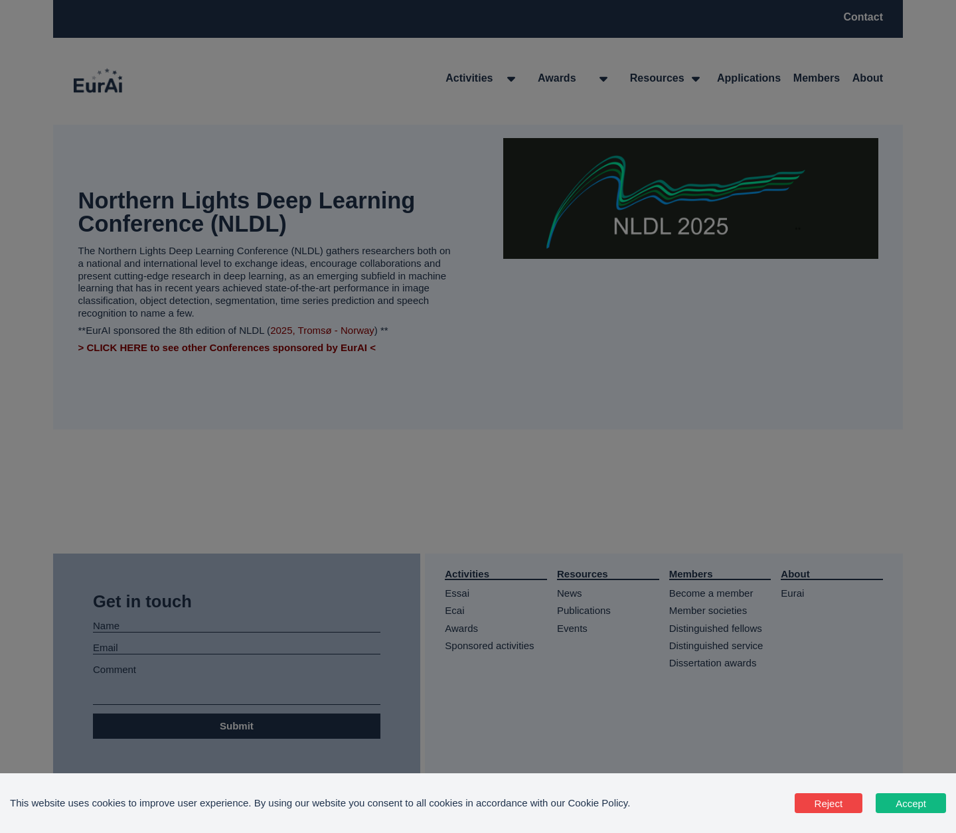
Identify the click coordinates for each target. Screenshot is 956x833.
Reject (829, 803)
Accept (911, 803)
